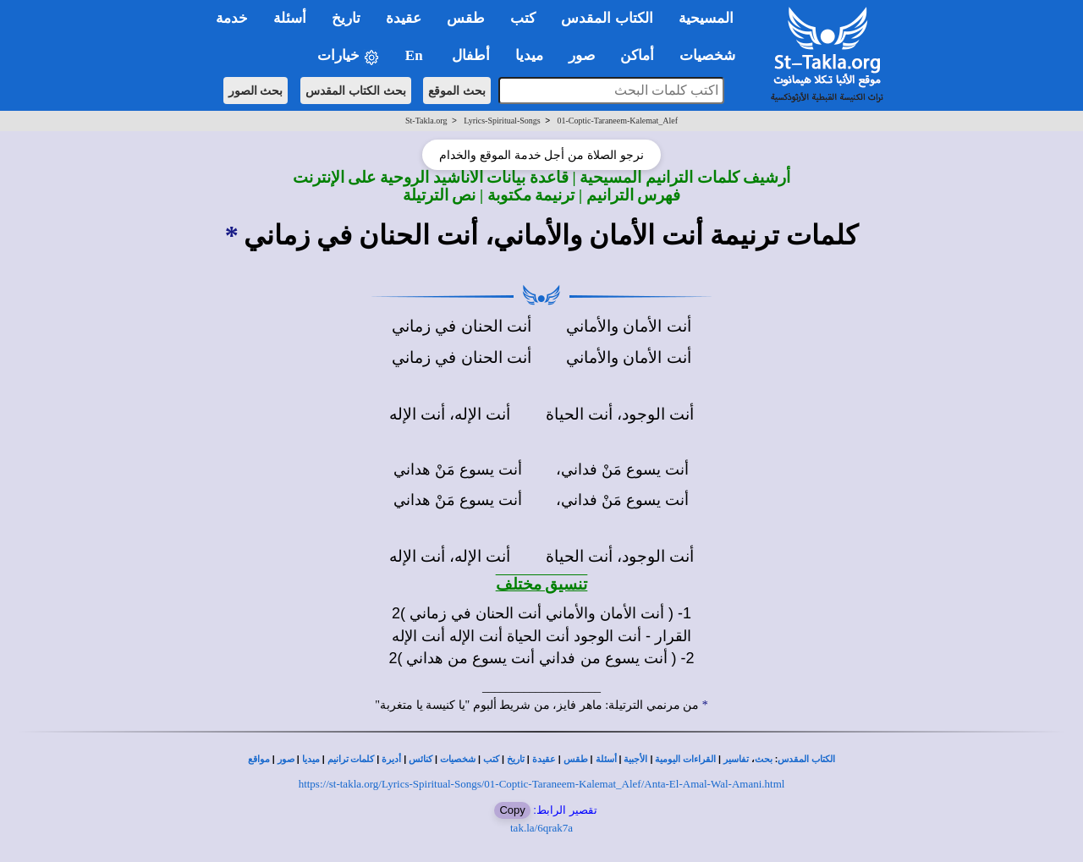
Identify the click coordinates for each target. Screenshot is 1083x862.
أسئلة (606, 759)
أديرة (391, 759)
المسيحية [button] (706, 18)
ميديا (311, 759)
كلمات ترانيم (351, 759)
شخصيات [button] (712, 55)
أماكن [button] (637, 55)
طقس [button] (466, 18)
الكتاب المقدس (806, 759)
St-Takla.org (426, 120)
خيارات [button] (348, 56)
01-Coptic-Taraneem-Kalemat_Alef (617, 120)
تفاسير (736, 759)
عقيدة (544, 759)
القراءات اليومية (685, 759)
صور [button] (582, 55)
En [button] (415, 55)
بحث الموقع (457, 90)
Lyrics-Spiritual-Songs (502, 120)
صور (286, 759)
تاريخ (516, 759)
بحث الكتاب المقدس (355, 90)
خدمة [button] (232, 18)
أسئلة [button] (289, 18)
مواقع (259, 759)
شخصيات (458, 759)
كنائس (420, 759)
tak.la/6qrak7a (541, 827)
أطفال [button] (471, 55)
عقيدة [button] (403, 18)
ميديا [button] (529, 55)
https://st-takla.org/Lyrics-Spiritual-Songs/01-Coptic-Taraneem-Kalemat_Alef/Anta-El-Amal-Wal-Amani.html (542, 783)
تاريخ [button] (346, 18)
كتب (491, 759)
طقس (575, 759)
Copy (512, 810)
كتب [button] (523, 18)
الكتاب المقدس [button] (606, 18)
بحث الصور (255, 90)
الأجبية (635, 759)
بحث (763, 759)
